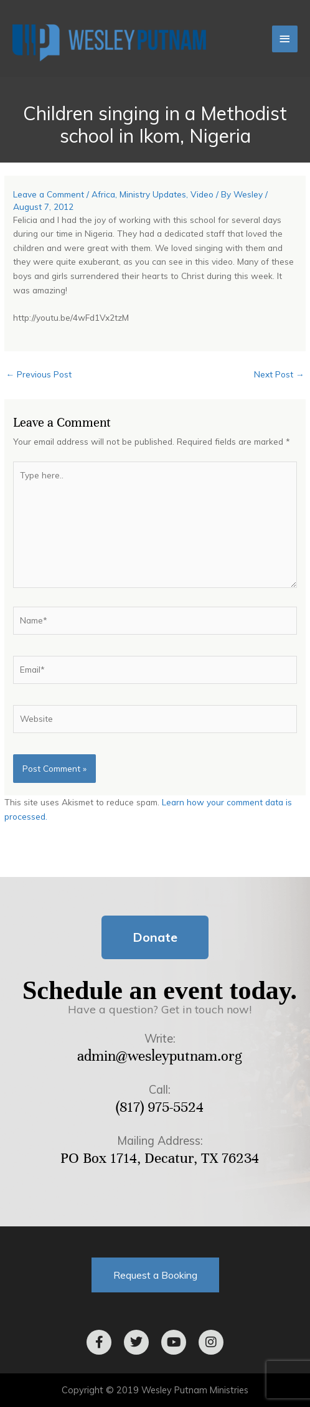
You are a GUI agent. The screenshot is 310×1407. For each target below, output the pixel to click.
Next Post (279, 374)
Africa (103, 194)
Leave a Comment (48, 194)
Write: (160, 1038)
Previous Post (39, 374)
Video (202, 194)
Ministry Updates (153, 194)
